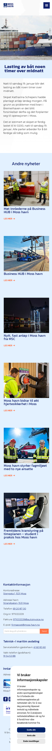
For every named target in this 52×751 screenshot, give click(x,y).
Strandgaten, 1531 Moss (16, 603)
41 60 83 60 (39, 647)
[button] (46, 5)
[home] (7, 4)
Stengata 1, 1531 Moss (14, 593)
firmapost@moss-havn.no (26, 625)
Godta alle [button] (31, 730)
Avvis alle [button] (31, 735)
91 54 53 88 (9, 656)
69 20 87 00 (19, 608)
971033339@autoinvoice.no (28, 619)
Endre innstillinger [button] (31, 741)
